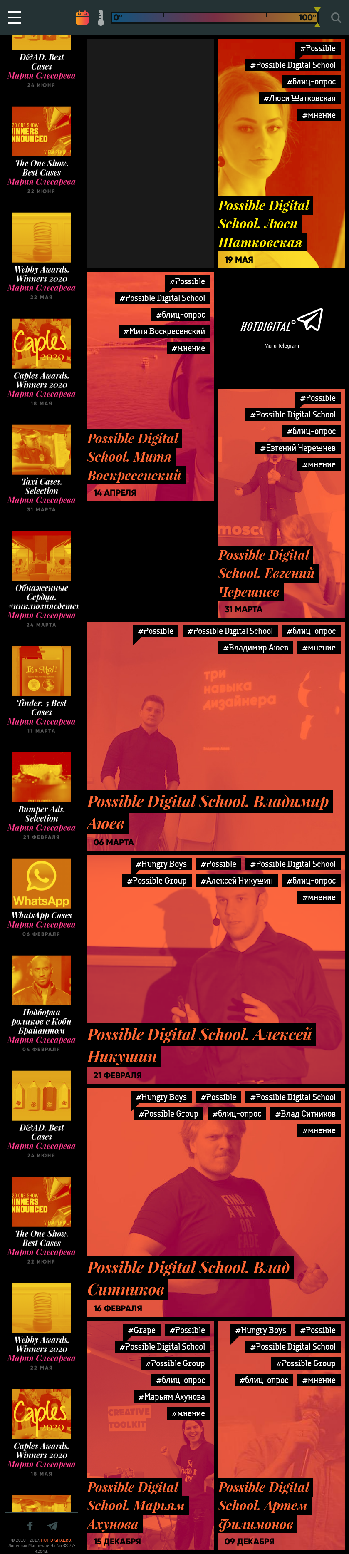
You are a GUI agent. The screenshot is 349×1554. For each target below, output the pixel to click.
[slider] (317, 17)
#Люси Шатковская (300, 98)
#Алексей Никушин (237, 880)
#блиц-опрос (311, 81)
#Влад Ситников (305, 1113)
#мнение (319, 114)
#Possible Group (157, 880)
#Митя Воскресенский (164, 331)
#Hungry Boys (161, 863)
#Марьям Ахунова (172, 1396)
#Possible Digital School (293, 64)
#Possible (318, 48)
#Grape (142, 1330)
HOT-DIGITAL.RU (56, 1540)
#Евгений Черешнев (298, 447)
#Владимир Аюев (255, 647)
